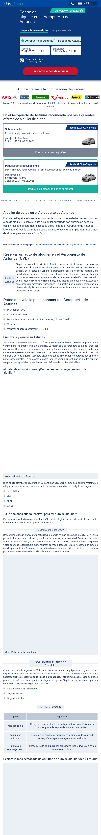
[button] (72, 3)
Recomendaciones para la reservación (53, 244)
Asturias (54, 264)
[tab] (34, 29)
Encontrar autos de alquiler (50, 71)
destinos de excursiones (85, 244)
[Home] (13, 4)
